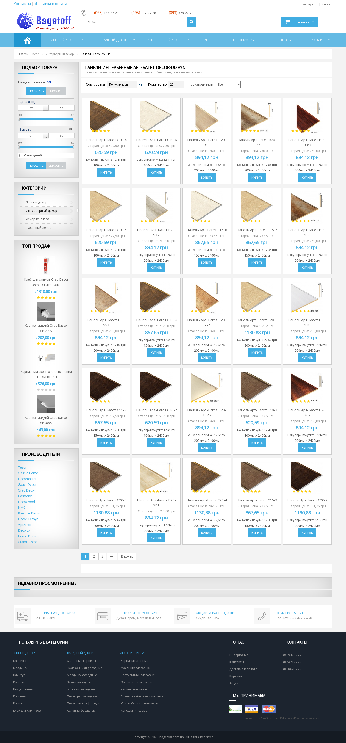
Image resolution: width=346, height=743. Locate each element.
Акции (233, 683)
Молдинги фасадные (82, 675)
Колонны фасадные (81, 710)
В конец (127, 556)
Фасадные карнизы (81, 661)
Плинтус (19, 675)
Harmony (25, 496)
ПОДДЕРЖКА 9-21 (289, 613)
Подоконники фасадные (85, 668)
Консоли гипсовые (134, 710)
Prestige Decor (29, 513)
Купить (106, 172)
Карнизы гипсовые (134, 661)
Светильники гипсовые (138, 675)
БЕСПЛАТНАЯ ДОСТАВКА (55, 613)
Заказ (325, 4)
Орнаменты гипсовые (137, 682)
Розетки (19, 682)
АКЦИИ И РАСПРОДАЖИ (215, 613)
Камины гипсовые (134, 689)
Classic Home (28, 473)
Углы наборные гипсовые (139, 703)
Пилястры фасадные (82, 696)
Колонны (19, 696)
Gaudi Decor (27, 484)
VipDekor (24, 524)
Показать (36, 91)
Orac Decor (26, 490)
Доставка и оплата (51, 3)
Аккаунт (309, 4)
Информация (238, 655)
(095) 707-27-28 (293, 662)
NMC (21, 507)
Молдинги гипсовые (135, 668)
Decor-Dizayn (28, 519)
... (46, 109)
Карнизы (19, 661)
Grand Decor (27, 542)
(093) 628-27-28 (293, 669)
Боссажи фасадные (81, 689)
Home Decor (27, 536)
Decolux (24, 530)
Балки (17, 703)
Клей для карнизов (27, 710)
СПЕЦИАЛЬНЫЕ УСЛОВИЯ (136, 613)
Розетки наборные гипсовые (142, 696)
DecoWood (26, 502)
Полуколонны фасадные (85, 703)
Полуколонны (23, 689)
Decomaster (27, 479)
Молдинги (20, 668)
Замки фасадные (79, 682)
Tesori (22, 467)
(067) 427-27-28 (293, 655)
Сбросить (56, 91)
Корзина (235, 676)
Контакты (22, 3)
